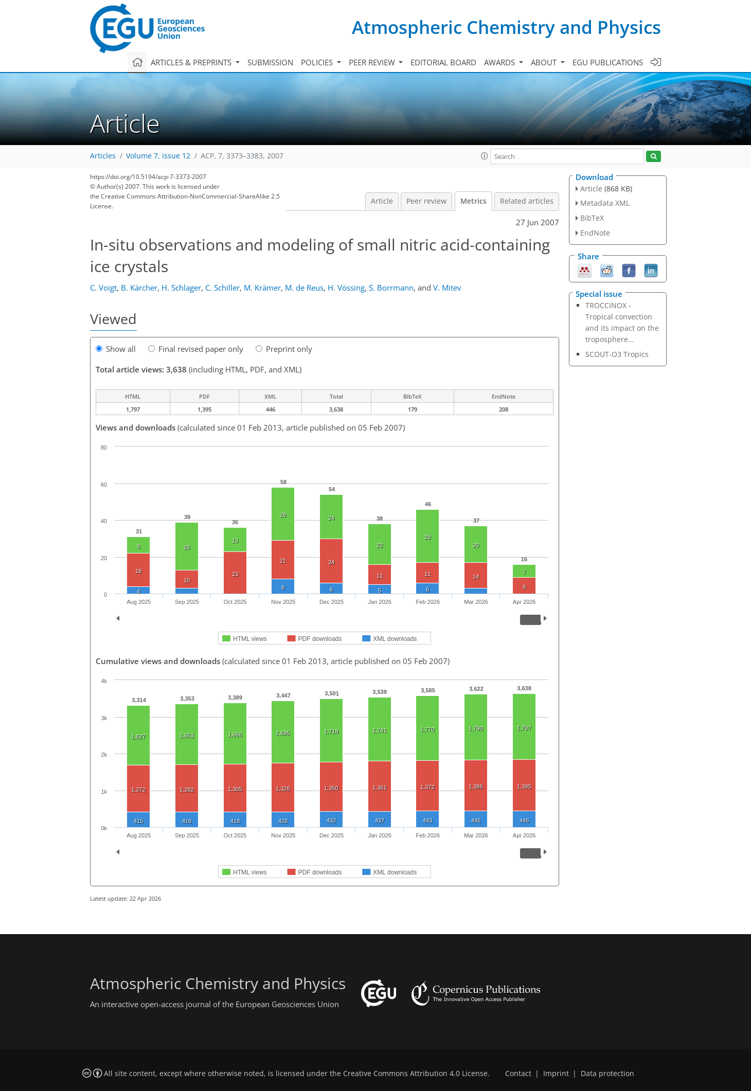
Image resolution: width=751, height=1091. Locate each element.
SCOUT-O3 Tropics (617, 354)
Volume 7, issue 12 (158, 155)
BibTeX (592, 218)
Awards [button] (500, 62)
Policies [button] (318, 62)
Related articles (526, 201)
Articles (103, 155)
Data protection (607, 1073)
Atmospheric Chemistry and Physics (506, 27)
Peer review (426, 201)
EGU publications (608, 62)
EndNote (595, 233)
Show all (116, 349)
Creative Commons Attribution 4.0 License (415, 1073)
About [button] (545, 62)
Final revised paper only (195, 349)
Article (382, 201)
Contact (518, 1073)
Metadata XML (605, 203)
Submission (270, 62)
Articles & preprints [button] (192, 62)
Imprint (556, 1073)
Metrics (473, 201)
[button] (484, 155)
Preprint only (284, 349)
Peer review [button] (373, 62)
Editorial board (443, 62)
